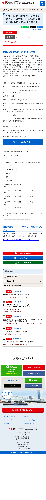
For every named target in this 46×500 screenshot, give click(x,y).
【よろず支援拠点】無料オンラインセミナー (17, 331)
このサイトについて (10, 417)
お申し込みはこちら (23, 142)
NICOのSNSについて (30, 423)
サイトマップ (8, 420)
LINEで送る (34, 380)
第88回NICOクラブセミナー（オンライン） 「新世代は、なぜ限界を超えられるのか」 (23, 305)
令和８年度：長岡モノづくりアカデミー (16, 294)
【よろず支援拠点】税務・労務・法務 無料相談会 (19, 342)
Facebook (34, 385)
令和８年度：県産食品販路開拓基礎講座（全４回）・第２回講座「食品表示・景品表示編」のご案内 (22, 320)
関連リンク (7, 423)
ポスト (12, 385)
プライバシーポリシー (30, 420)
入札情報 (26, 417)
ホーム (5, 9)
